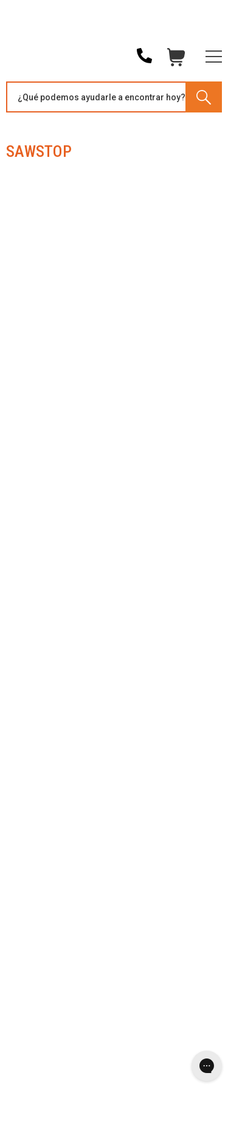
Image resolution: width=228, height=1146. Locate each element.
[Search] (203, 96)
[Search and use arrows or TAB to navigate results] (114, 96)
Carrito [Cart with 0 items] (176, 60)
